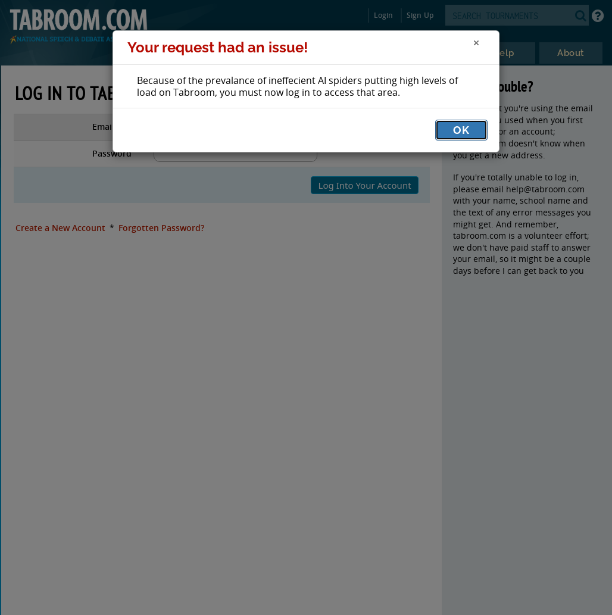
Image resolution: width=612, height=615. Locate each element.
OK (461, 130)
